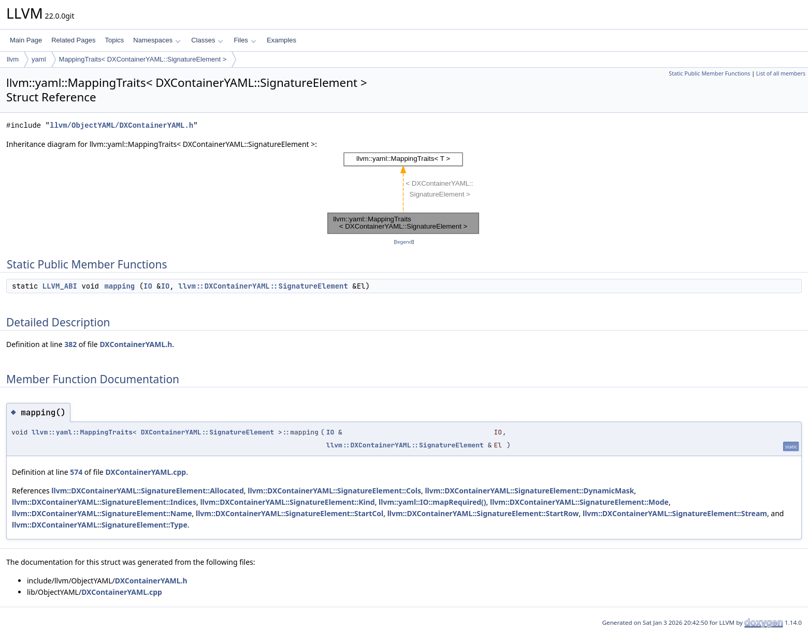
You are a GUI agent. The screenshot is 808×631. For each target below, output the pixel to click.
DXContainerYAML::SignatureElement (207, 432)
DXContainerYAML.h (135, 344)
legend (404, 241)
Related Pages (73, 40)
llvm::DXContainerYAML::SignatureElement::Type (99, 525)
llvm (13, 59)
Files (245, 40)
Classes (207, 40)
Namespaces (156, 40)
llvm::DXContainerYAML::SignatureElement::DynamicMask (529, 490)
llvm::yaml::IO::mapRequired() (432, 502)
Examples (281, 40)
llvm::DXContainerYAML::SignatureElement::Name (102, 513)
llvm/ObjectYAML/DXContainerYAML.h (121, 125)
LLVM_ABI (59, 286)
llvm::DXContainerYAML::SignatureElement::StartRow (483, 513)
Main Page (26, 40)
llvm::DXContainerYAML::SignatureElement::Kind (287, 502)
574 (76, 472)
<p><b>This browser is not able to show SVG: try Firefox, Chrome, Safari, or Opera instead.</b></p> (404, 193)
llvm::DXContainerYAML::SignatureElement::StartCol (289, 513)
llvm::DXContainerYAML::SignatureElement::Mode (579, 502)
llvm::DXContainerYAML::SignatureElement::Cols (334, 490)
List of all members (780, 73)
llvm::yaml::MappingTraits (82, 432)
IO (147, 286)
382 (70, 344)
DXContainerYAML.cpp (145, 472)
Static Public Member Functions (709, 73)
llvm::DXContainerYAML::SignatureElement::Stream (675, 513)
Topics (114, 40)
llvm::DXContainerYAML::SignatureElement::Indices (104, 502)
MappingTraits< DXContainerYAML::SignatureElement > (143, 59)
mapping (119, 286)
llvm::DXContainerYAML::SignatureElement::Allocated (147, 490)
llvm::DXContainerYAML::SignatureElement (263, 286)
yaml (39, 59)
